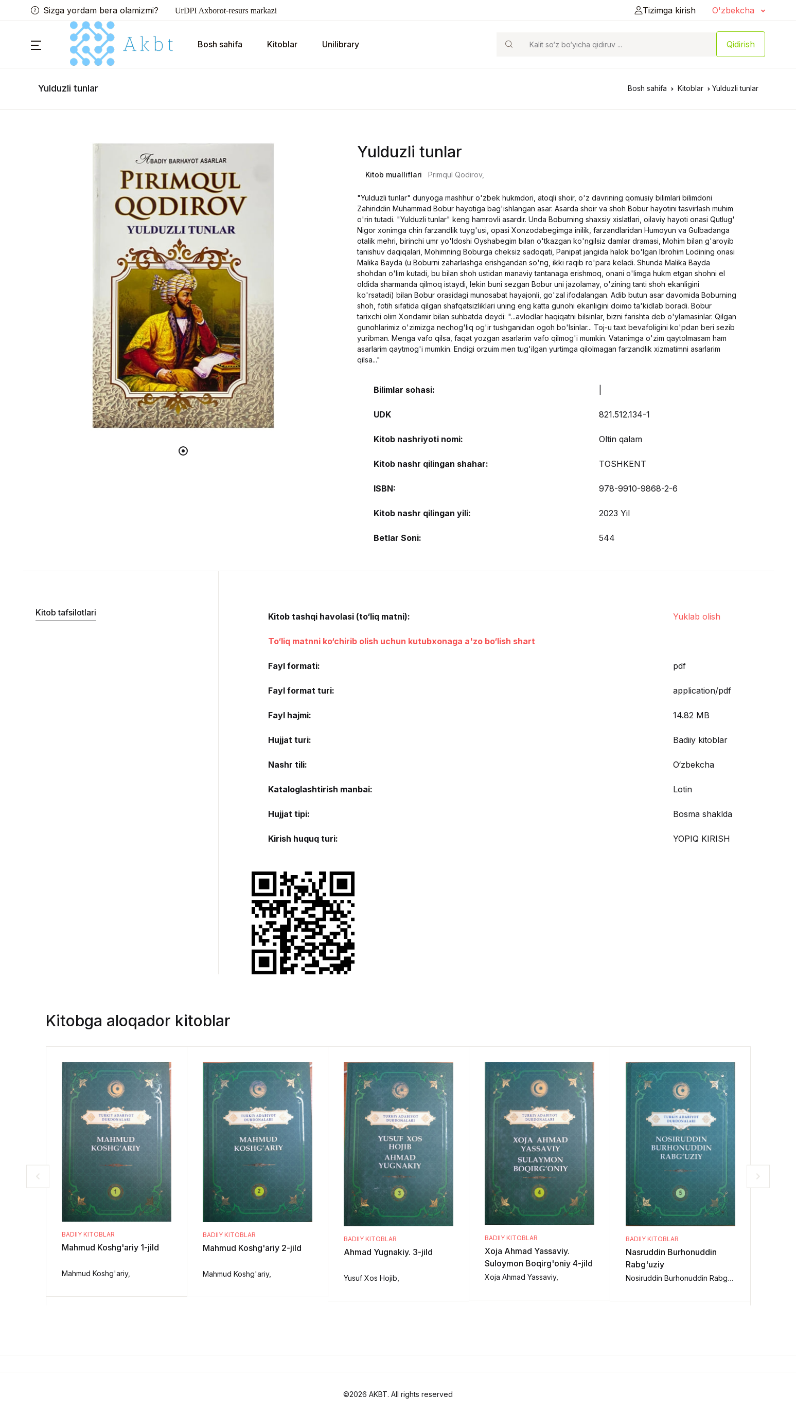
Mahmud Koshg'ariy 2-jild (252, 1248)
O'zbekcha (734, 10)
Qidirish (741, 44)
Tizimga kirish (665, 10)
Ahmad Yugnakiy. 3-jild (388, 1252)
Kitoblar (282, 44)
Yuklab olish (696, 616)
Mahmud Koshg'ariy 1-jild (110, 1247)
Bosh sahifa (220, 44)
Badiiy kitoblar (88, 1234)
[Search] (618, 44)
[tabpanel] (183, 286)
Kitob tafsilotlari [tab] (66, 612)
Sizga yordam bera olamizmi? (94, 10)
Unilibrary (340, 44)
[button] (36, 44)
